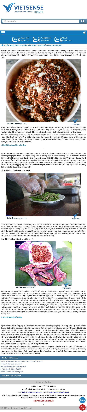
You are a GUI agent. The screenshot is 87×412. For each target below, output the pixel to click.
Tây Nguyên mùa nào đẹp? (12, 364)
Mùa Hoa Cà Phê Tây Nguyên (13, 372)
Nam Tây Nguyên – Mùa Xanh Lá (14, 366)
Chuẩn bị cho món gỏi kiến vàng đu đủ (15, 170)
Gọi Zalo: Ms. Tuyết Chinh (35, 39)
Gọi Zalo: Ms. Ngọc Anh (14, 39)
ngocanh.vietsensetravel (19, 40)
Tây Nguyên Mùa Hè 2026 (11, 369)
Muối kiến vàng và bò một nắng (14, 145)
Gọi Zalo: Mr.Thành (56, 39)
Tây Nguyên (15, 127)
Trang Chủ (28, 7)
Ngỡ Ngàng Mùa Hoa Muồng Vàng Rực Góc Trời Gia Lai (22, 361)
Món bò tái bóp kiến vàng (12, 317)
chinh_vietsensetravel (39, 40)
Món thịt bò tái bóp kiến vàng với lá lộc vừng (17, 239)
